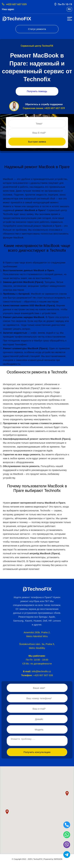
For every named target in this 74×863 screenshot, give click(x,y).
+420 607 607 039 (14, 4)
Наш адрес (8, 9)
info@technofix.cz (41, 671)
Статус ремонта (37, 29)
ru (69, 9)
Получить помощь (37, 91)
